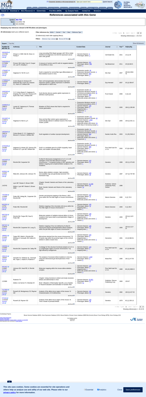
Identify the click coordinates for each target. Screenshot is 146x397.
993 (90, 74)
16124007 (5, 118)
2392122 (4, 256)
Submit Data (41, 11)
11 (96, 93)
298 (90, 64)
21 (96, 123)
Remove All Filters (64, 39)
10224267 (5, 160)
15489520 (5, 105)
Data (69, 32)
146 (90, 226)
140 (90, 106)
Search (3, 11)
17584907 (5, 70)
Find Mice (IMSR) (55, 11)
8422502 (4, 204)
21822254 (5, 61)
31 (90, 162)
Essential (88, 390)
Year (64, 32)
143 (90, 160)
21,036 (91, 184)
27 (90, 281)
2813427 (4, 267)
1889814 (4, 235)
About (2, 8)
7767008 (4, 195)
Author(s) (16, 47)
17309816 (5, 80)
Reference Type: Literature (49, 39)
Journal (59, 32)
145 (90, 204)
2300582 (4, 246)
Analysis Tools (71, 11)
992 (90, 95)
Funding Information (4, 318)
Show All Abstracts (138, 43)
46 (90, 70)
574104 (4, 298)
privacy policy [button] (9, 392)
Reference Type (77, 32)
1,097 (90, 257)
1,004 (90, 120)
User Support (19, 321)
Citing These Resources (5, 317)
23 (90, 227)
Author (52, 32)
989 (90, 82)
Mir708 (19, 20)
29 (90, 175)
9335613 (4, 171)
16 (96, 118)
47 (90, 90)
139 (90, 173)
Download (13, 11)
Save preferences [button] (133, 390)
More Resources (27, 11)
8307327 (4, 225)
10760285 (5, 146)
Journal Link (4, 56)
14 (90, 129)
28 (90, 301)
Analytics (101, 390)
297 (90, 62)
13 (83, 187)
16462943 (5, 91)
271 (91, 117)
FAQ (10, 8)
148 (90, 214)
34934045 (5, 52)
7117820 (4, 290)
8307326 (4, 214)
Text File (11, 43)
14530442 (5, 132)
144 (90, 195)
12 (90, 196)
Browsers (97, 11)
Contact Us (86, 11)
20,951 (91, 280)
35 (90, 293)
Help (6, 8)
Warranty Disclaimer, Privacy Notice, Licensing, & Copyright (14, 320)
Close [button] (119, 390)
